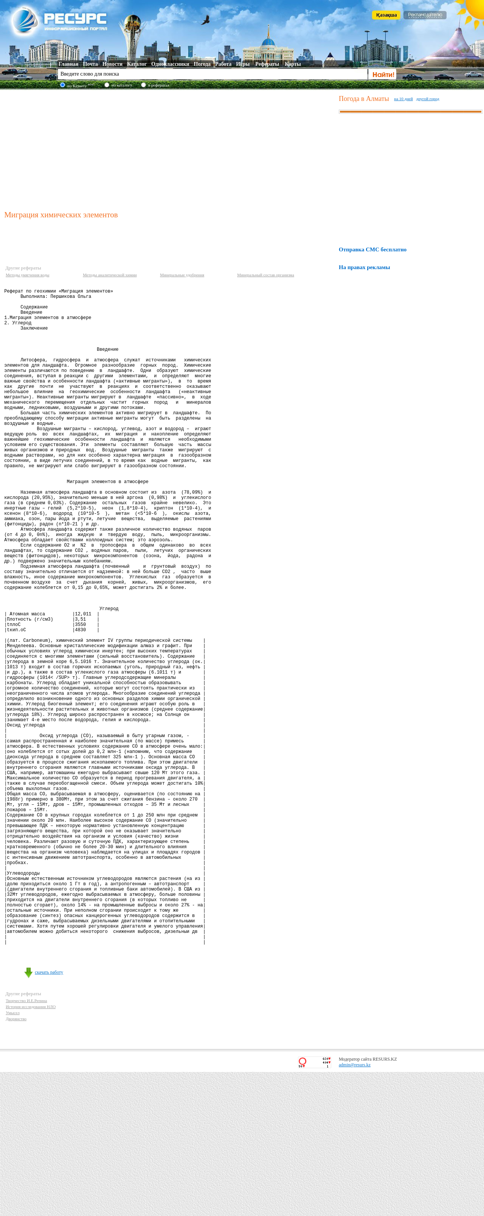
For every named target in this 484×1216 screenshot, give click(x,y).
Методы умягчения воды (27, 275)
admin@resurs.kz (355, 1208)
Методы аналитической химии (110, 275)
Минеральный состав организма (265, 275)
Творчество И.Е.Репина (26, 1144)
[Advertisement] (170, 149)
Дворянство (16, 1162)
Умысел (13, 1156)
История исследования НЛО (31, 1150)
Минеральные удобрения (182, 275)
